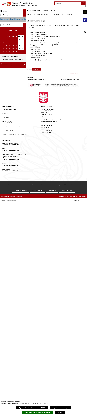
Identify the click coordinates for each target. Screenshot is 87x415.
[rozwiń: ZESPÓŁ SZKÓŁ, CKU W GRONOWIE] (25, 190)
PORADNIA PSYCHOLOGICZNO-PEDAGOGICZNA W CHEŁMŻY (44, 14)
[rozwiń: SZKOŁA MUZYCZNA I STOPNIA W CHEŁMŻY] (25, 211)
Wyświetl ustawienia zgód (60, 408)
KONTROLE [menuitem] (4, 110)
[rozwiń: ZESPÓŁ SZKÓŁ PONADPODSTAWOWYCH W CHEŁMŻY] (25, 196)
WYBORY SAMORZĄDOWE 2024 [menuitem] (10, 152)
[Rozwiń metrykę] (36, 69)
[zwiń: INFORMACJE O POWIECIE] (25, 23)
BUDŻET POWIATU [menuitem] (6, 120)
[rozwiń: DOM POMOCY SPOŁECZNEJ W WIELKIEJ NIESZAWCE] (25, 242)
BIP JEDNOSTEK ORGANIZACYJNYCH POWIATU (42, 10)
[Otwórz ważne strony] (85, 28)
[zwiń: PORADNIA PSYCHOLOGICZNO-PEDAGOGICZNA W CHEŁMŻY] (25, 253)
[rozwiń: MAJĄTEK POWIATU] (25, 123)
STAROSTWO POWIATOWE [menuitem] (9, 55)
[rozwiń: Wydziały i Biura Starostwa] (25, 70)
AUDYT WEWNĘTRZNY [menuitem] (8, 113)
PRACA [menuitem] (3, 138)
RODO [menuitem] (2, 52)
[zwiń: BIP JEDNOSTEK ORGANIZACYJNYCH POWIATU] (25, 179)
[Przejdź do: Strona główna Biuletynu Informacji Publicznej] (28, 10)
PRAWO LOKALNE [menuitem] (6, 48)
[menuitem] (13, 14)
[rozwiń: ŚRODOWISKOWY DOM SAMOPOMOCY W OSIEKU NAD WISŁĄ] (25, 369)
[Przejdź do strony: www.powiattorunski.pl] (85, 24)
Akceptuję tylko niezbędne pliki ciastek (37, 412)
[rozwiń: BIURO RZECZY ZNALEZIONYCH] (25, 148)
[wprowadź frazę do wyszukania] (67, 3)
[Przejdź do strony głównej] (19, 4)
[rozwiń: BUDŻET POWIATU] (25, 120)
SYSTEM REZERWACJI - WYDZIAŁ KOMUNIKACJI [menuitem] (11, 168)
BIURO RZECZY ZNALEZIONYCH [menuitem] (10, 148)
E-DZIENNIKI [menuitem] (5, 172)
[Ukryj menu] (24, 11)
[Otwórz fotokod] (85, 32)
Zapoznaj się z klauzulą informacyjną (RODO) (32, 408)
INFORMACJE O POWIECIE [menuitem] (8, 23)
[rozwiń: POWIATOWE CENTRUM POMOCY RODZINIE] (25, 217)
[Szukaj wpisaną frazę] (83, 3)
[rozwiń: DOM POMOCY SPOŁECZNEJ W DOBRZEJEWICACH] (25, 236)
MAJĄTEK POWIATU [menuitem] (7, 123)
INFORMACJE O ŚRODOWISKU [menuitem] (10, 142)
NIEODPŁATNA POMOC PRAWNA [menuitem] (11, 145)
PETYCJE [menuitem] (3, 158)
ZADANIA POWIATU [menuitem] (7, 106)
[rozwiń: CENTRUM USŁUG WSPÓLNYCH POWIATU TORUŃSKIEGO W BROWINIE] (25, 378)
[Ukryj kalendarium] (24, 396)
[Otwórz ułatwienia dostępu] (85, 12)
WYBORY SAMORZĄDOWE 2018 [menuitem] (10, 155)
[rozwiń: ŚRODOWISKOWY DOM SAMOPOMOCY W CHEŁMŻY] (25, 363)
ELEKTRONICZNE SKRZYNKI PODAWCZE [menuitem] (9, 163)
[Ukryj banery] (24, 386)
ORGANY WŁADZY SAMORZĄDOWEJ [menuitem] (6, 41)
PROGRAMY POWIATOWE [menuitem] (8, 116)
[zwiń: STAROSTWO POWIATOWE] (25, 55)
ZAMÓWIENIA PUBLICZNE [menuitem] (9, 135)
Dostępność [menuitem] (4, 176)
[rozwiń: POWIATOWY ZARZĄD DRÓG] (25, 248)
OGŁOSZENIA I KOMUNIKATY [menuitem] (10, 132)
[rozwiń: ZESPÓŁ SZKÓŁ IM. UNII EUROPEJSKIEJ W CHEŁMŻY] (25, 204)
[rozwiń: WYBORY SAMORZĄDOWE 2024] (25, 152)
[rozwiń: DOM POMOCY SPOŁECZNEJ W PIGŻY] (25, 229)
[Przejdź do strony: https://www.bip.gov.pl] (85, 16)
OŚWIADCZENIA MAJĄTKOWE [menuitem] (10, 45)
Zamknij (60, 412)
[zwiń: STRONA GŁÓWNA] (25, 14)
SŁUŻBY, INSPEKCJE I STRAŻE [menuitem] (9, 103)
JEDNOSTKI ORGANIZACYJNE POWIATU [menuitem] (9, 99)
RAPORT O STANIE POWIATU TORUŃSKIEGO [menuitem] (9, 127)
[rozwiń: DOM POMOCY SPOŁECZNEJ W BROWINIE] (25, 223)
